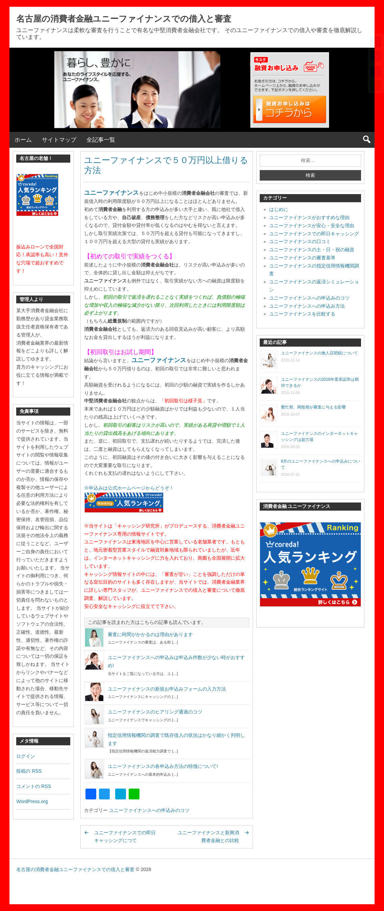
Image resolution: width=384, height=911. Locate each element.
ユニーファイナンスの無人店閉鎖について (319, 353)
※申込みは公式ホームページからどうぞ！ (129, 488)
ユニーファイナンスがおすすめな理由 (309, 217)
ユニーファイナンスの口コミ (300, 241)
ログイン (25, 756)
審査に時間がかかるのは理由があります (150, 634)
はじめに (278, 209)
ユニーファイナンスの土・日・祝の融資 (311, 249)
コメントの (33, 786)
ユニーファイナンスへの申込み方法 (307, 306)
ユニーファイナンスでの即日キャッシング (314, 233)
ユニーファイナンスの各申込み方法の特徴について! (163, 766)
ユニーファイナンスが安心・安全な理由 (311, 225)
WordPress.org (32, 801)
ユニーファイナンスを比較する (302, 314)
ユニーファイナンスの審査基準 (302, 257)
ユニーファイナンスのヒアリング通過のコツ (155, 712)
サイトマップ (59, 140)
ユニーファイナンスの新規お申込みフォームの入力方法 (167, 689)
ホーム (23, 140)
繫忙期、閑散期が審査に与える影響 (313, 407)
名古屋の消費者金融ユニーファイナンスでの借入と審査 (123, 18)
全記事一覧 (100, 140)
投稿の (29, 771)
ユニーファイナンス (111, 192)
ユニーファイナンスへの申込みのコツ (149, 810)
